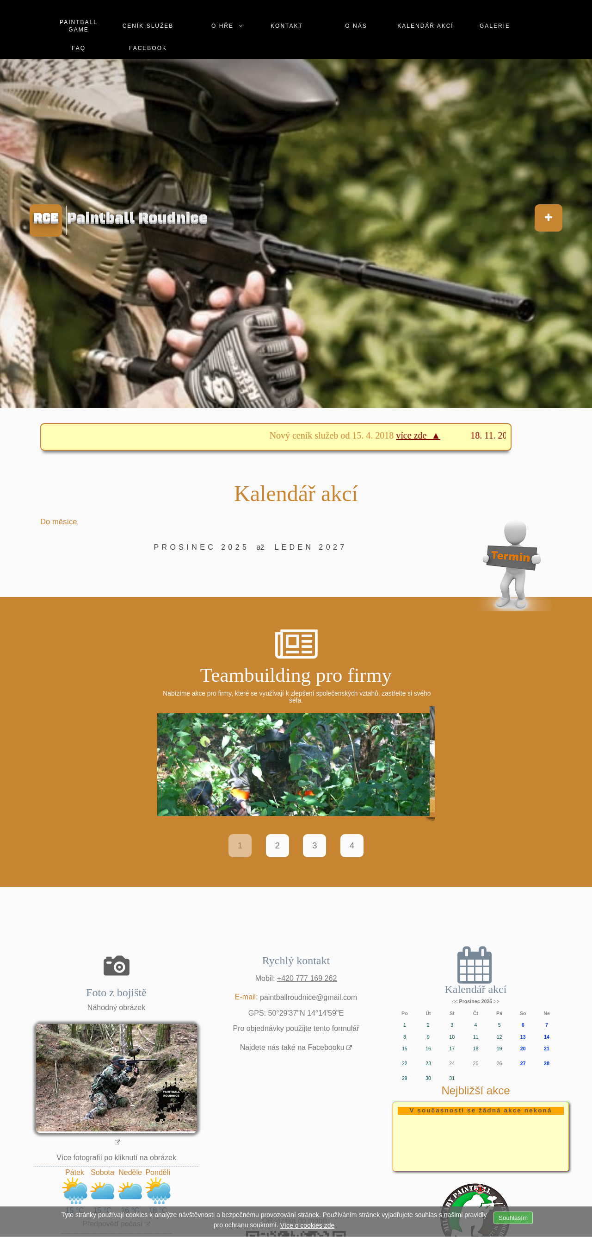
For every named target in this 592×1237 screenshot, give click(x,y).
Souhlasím (513, 1217)
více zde (421, 435)
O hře (222, 26)
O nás (356, 26)
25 (475, 1064)
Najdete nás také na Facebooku (292, 1049)
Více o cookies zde (307, 1225)
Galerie (495, 26)
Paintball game (79, 26)
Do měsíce (58, 521)
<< (454, 1002)
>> (496, 1002)
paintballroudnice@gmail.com (308, 998)
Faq (79, 48)
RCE (45, 218)
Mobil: (296, 980)
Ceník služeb (148, 26)
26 (499, 1064)
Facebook (148, 48)
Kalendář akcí (425, 26)
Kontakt (287, 26)
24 (452, 1064)
